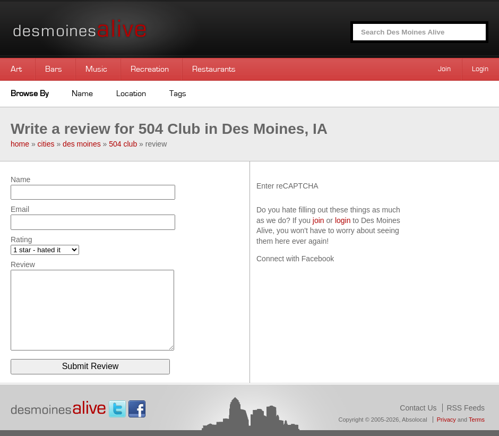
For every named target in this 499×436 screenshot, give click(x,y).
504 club (123, 144)
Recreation (150, 69)
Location (131, 93)
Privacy (446, 419)
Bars (53, 69)
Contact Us (418, 408)
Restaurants (214, 69)
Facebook (136, 408)
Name (82, 93)
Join (444, 69)
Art (16, 69)
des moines (82, 144)
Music (96, 69)
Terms (477, 419)
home (20, 144)
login (343, 220)
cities (46, 144)
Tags (177, 93)
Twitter (117, 408)
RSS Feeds (465, 408)
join (318, 220)
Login (480, 69)
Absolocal (414, 419)
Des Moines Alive (117, 29)
